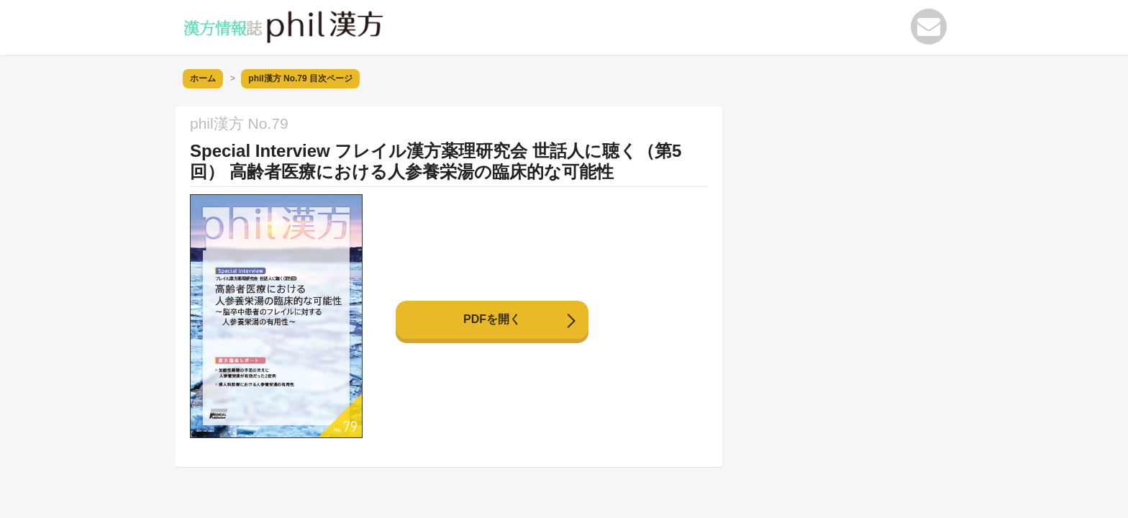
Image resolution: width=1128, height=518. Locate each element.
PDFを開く (492, 319)
